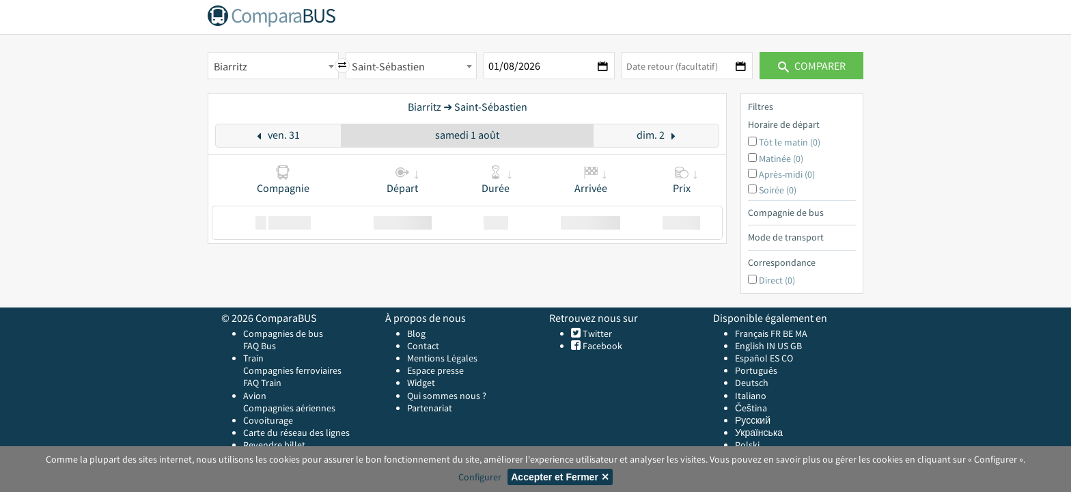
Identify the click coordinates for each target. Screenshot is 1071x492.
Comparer (812, 65)
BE (788, 333)
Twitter (596, 333)
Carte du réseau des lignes (296, 432)
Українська (759, 432)
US (782, 346)
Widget (421, 383)
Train (253, 358)
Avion (254, 396)
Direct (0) (777, 280)
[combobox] (273, 65)
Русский (752, 420)
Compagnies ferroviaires (292, 370)
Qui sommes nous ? (446, 396)
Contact (423, 346)
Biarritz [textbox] (230, 66)
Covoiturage (268, 420)
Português (756, 370)
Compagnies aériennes (289, 408)
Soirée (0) (777, 190)
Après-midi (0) (787, 174)
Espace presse (435, 370)
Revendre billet (274, 445)
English (749, 346)
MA (801, 333)
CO (787, 358)
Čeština (751, 408)
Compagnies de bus (283, 333)
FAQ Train (262, 383)
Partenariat (429, 408)
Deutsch (751, 383)
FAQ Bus (259, 346)
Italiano (750, 396)
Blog (416, 333)
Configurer (479, 477)
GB (796, 346)
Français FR (758, 333)
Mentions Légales (442, 358)
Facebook (601, 346)
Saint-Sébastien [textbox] (388, 66)
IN (770, 346)
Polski (747, 445)
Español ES (758, 358)
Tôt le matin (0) (789, 142)
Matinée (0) (781, 158)
